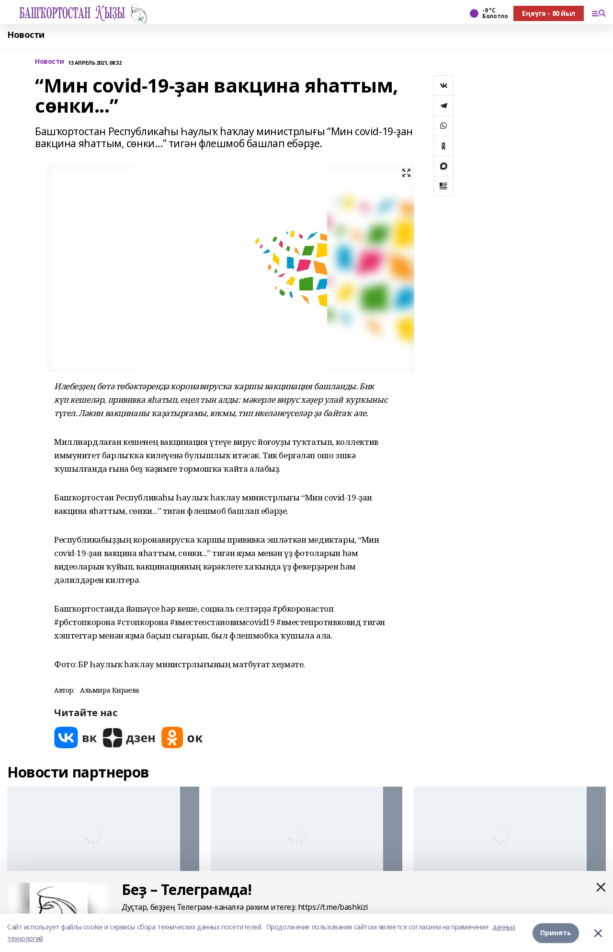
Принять (555, 932)
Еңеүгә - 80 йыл (548, 13)
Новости (26, 35)
